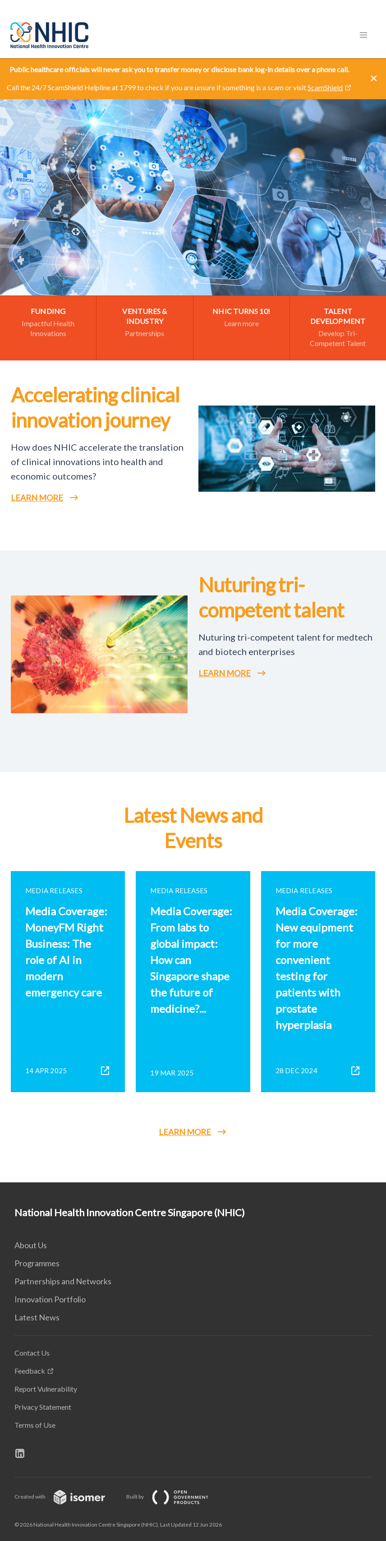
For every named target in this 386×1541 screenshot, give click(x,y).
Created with (66, 1496)
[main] (193, 620)
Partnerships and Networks (62, 1281)
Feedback (29, 1370)
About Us (30, 1245)
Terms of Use (34, 1425)
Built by (174, 1496)
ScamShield (325, 87)
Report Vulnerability (45, 1388)
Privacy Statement (42, 1407)
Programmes (37, 1263)
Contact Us (32, 1352)
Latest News (37, 1317)
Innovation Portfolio (50, 1299)
